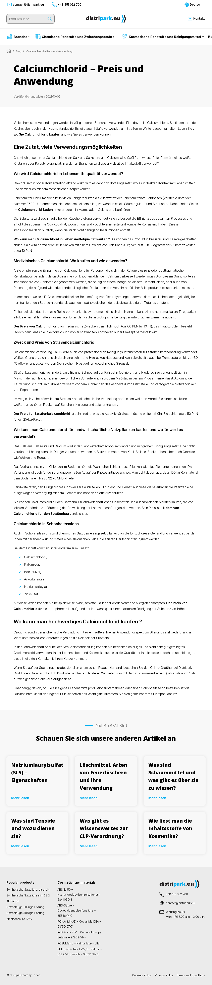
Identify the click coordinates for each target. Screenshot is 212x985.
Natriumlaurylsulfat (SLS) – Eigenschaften (37, 773)
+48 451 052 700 (66, 4)
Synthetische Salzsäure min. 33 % (28, 895)
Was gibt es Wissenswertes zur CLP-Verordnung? (104, 828)
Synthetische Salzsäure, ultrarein (28, 889)
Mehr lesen (20, 798)
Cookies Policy (142, 975)
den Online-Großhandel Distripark (168, 668)
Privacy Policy (164, 975)
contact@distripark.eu (25, 4)
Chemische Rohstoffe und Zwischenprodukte (76, 37)
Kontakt (196, 18)
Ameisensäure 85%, (19, 919)
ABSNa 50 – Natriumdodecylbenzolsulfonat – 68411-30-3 (78, 894)
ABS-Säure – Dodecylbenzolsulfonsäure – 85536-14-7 (76, 910)
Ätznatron (12, 901)
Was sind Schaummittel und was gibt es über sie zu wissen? (173, 776)
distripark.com (19, 975)
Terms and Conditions (191, 975)
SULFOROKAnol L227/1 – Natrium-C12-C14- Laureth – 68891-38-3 (79, 951)
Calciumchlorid (58, 297)
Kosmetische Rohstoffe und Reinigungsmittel (163, 37)
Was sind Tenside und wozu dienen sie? (33, 828)
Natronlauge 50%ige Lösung (25, 913)
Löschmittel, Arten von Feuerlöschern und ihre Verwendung (103, 776)
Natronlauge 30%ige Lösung (25, 907)
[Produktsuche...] (26, 18)
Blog (18, 51)
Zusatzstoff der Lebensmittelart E (124, 198)
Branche (18, 37)
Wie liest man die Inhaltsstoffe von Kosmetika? (170, 828)
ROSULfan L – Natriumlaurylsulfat (78, 943)
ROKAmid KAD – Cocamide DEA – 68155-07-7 (79, 924)
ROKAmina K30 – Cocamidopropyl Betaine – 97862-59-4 (79, 935)
